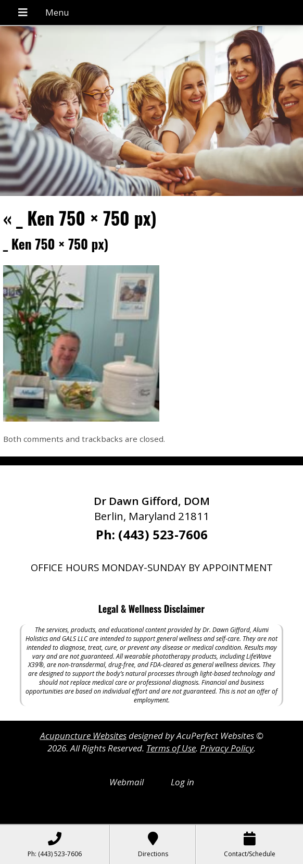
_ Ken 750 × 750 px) (80, 217)
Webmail (126, 782)
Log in (182, 782)
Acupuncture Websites (83, 736)
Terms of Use (171, 748)
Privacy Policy (227, 748)
